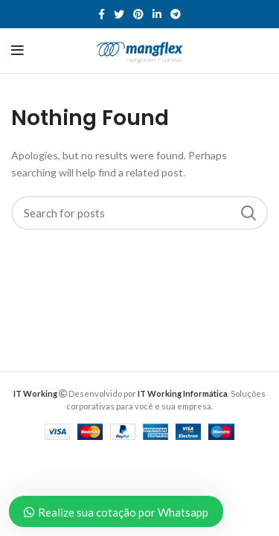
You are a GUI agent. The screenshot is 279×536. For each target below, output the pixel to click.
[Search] (139, 213)
